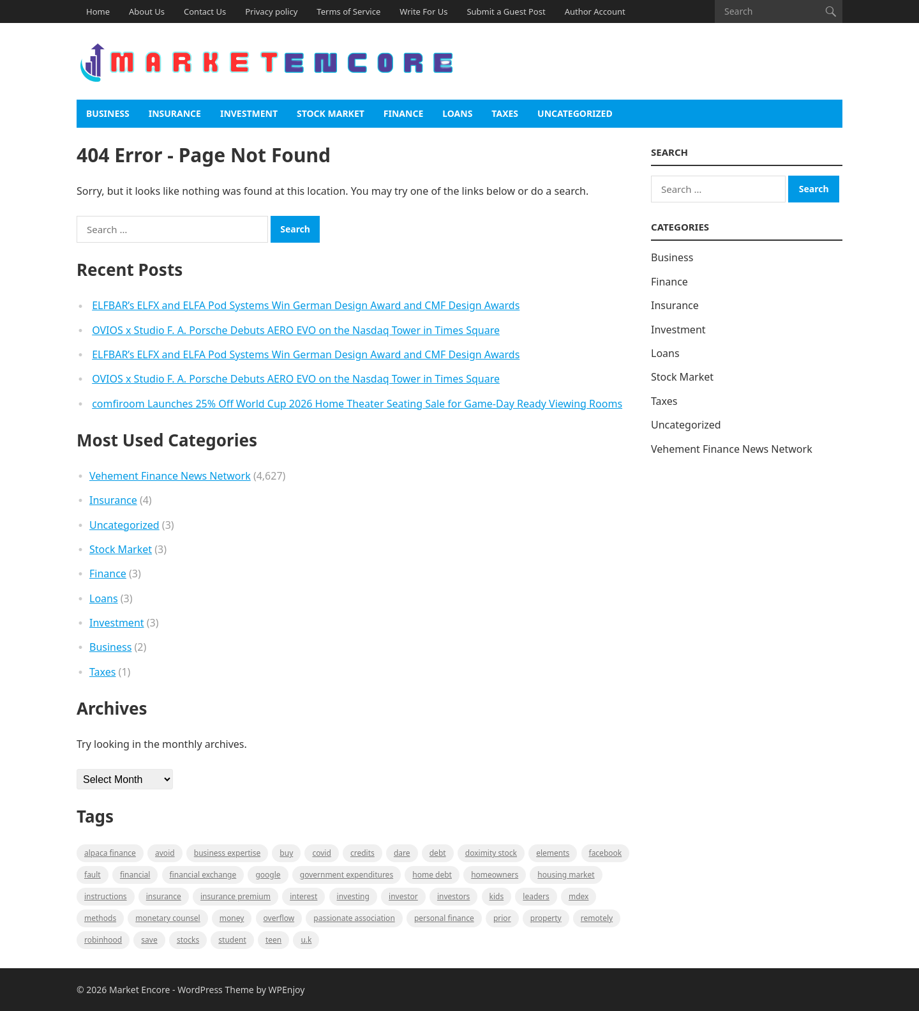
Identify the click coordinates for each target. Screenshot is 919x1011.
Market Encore (139, 990)
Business (108, 113)
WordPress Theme (215, 990)
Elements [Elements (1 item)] (552, 853)
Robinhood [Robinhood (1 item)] (103, 939)
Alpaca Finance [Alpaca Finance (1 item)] (110, 853)
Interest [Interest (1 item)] (303, 896)
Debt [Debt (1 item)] (438, 853)
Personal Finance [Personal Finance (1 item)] (444, 918)
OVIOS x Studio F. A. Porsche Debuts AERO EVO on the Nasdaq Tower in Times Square (296, 330)
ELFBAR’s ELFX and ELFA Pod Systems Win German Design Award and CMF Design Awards (305, 305)
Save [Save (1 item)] (149, 939)
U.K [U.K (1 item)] (306, 939)
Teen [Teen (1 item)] (273, 939)
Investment (249, 113)
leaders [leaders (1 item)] (536, 896)
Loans (457, 113)
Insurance (175, 113)
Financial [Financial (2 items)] (135, 874)
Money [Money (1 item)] (232, 918)
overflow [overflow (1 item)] (279, 918)
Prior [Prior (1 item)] (502, 918)
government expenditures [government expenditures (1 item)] (346, 874)
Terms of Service (348, 11)
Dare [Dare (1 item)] (402, 853)
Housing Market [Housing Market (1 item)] (565, 874)
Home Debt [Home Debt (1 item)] (432, 874)
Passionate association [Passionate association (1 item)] (354, 918)
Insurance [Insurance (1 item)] (163, 896)
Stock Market (330, 113)
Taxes (504, 113)
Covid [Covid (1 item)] (321, 853)
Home (98, 11)
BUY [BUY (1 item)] (286, 853)
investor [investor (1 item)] (403, 896)
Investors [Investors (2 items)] (453, 896)
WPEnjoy (287, 990)
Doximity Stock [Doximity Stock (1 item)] (491, 853)
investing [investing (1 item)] (353, 896)
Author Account (595, 11)
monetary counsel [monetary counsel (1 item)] (167, 918)
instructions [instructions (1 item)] (105, 896)
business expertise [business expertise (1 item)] (227, 853)
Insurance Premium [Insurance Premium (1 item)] (235, 896)
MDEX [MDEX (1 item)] (578, 896)
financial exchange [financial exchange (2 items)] (203, 874)
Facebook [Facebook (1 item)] (605, 853)
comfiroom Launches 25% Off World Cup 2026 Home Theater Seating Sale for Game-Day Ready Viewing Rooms (357, 404)
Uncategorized (575, 113)
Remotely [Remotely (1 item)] (597, 918)
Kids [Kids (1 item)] (496, 896)
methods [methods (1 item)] (100, 918)
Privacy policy (271, 11)
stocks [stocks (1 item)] (188, 939)
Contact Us (205, 11)
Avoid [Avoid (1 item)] (165, 853)
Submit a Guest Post (506, 11)
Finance (403, 113)
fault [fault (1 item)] (92, 874)
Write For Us (423, 11)
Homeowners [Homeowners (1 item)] (494, 874)
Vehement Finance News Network (170, 476)
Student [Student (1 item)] (232, 939)
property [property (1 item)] (546, 918)
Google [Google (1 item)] (267, 874)
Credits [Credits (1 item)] (362, 853)
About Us (147, 11)
